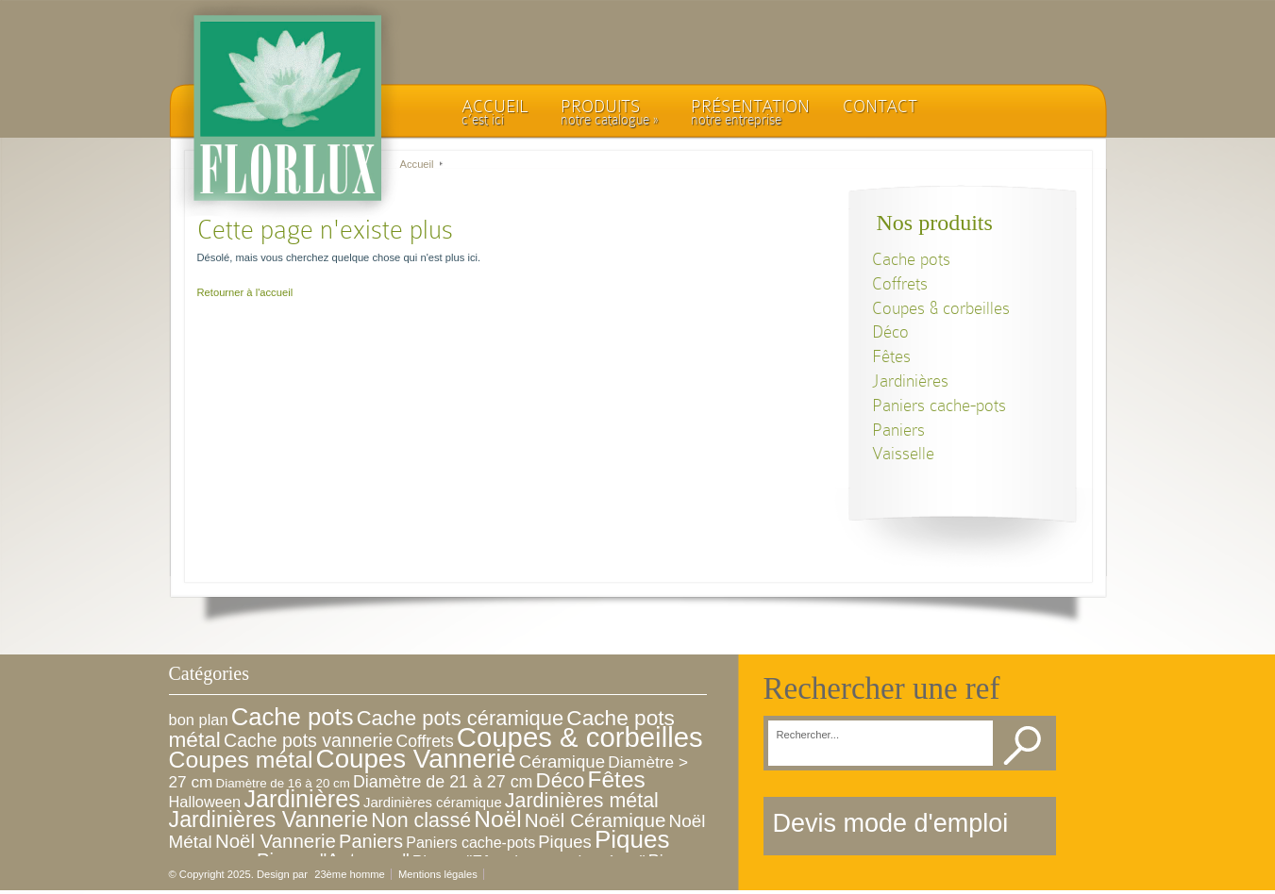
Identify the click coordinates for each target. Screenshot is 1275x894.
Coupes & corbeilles (941, 308)
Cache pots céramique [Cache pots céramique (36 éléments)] (460, 718)
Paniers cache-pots (939, 405)
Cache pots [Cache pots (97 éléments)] (292, 717)
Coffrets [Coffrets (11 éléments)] (424, 741)
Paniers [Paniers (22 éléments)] (371, 841)
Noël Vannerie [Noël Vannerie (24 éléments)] (275, 841)
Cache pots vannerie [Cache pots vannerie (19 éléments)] (308, 740)
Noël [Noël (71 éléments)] (497, 819)
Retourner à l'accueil (245, 292)
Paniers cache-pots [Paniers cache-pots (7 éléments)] (470, 843)
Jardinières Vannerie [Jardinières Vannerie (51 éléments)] (269, 819)
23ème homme (349, 874)
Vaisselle (903, 453)
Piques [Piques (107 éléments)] (632, 839)
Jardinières (910, 380)
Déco (890, 331)
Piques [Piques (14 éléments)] (564, 842)
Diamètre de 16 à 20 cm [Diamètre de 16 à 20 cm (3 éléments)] (283, 783)
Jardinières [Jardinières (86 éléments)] (301, 799)
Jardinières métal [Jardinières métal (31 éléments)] (582, 800)
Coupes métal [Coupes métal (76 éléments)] (241, 759)
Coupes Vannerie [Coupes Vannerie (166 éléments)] (416, 758)
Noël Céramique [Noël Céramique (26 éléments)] (595, 820)
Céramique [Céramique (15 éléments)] (562, 761)
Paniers (898, 429)
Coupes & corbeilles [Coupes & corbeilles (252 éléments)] (580, 737)
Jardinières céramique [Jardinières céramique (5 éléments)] (432, 802)
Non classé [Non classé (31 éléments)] (421, 820)
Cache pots (911, 259)
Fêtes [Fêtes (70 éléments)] (617, 779)
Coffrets (900, 283)
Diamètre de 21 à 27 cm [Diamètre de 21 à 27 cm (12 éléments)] (443, 781)
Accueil (417, 164)
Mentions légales (438, 874)
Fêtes (891, 356)
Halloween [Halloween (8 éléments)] (205, 801)
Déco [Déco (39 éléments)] (560, 780)
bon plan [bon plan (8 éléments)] (198, 719)
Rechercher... (808, 735)
